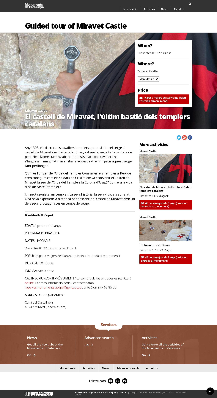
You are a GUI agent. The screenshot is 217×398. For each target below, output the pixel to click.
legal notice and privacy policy (103, 392)
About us (179, 9)
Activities (149, 9)
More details (149, 79)
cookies (123, 392)
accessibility (81, 392)
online (29, 283)
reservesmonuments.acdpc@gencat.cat (53, 287)
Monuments (130, 9)
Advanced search (127, 368)
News (164, 9)
